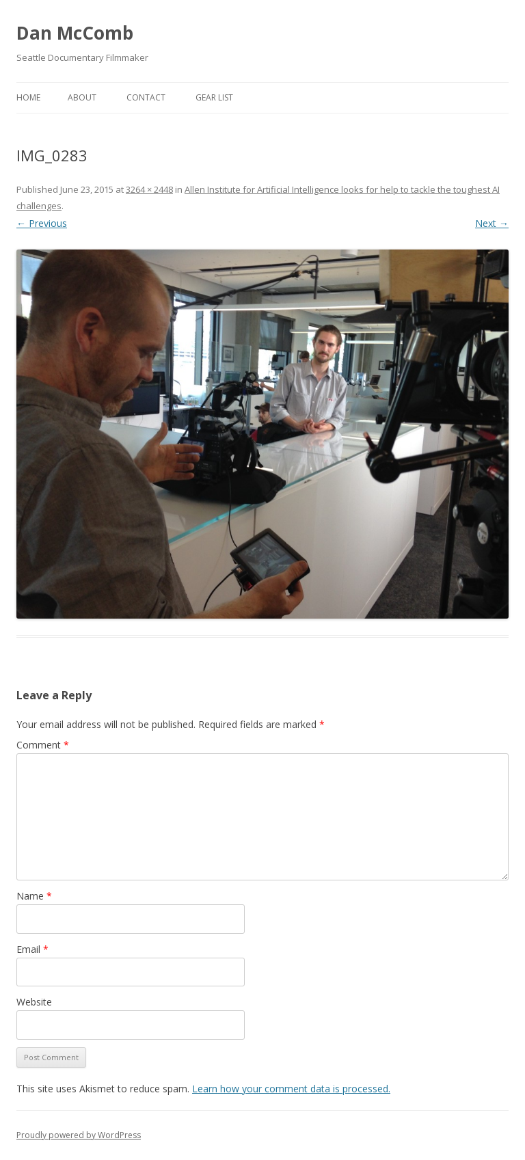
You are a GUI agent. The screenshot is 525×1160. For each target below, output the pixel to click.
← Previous (41, 223)
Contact (145, 97)
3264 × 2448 (149, 189)
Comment (42, 744)
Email (32, 949)
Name (34, 895)
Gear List (214, 97)
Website (34, 1001)
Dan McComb (74, 33)
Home (28, 97)
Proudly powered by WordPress (78, 1135)
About (82, 97)
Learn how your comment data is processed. (291, 1088)
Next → (492, 223)
